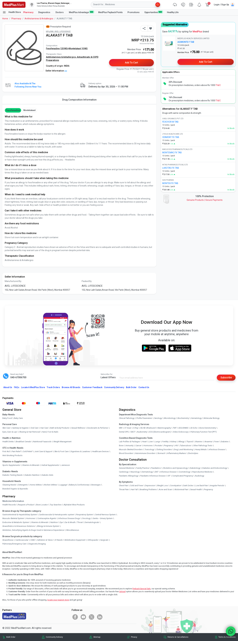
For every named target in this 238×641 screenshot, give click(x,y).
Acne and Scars (165, 489)
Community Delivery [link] (54, 637)
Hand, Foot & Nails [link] (50, 432)
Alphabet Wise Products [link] (74, 505)
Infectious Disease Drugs (69, 518)
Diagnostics (44, 12)
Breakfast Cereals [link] (23, 441)
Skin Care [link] (6, 428)
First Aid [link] (6, 451)
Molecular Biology (211, 418)
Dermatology (147, 472)
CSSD (32, 540)
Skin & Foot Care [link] (61, 451)
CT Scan (127, 428)
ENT (156, 472)
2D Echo (193, 428)
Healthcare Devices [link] (100, 451)
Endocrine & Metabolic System (15, 522)
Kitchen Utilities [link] (50, 485)
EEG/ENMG (183, 428)
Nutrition (54, 522)
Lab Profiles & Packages (129, 441)
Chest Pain (123, 485)
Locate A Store (33, 387)
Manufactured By (13, 281)
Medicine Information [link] (13, 501)
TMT (175, 428)
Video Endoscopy (181, 432)
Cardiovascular (21, 540)
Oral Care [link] (34, 428)
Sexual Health (196, 489)
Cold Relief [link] (27, 451)
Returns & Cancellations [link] (178, 637)
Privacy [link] (134, 637)
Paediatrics (156, 468)
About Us (7, 387)
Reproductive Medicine (202, 472)
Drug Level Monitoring (183, 449)
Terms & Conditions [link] (227, 637)
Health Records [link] (9, 505)
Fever (216, 441)
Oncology (86, 518)
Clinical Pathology (126, 418)
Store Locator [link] (42, 505)
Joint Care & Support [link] (43, 451)
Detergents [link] (23, 485)
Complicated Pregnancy (182, 476)
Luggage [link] (63, 485)
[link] (13, 4)
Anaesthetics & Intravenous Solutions (18, 526)
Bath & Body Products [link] (59, 428)
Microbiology (170, 418)
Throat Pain (124, 489)
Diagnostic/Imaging (37, 544)
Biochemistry (183, 418)
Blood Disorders (126, 453)
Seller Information (56, 70)
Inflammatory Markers (176, 453)
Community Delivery (114, 387)
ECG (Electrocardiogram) (160, 432)
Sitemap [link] (96, 637)
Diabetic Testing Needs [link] (12, 475)
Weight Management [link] (62, 441)
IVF (169, 476)
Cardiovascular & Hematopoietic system (56, 514)
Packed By (87, 281)
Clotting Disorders (164, 449)
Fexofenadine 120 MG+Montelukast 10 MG (67, 48)
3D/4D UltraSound (148, 428)
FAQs (16, 387)
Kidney (173, 441)
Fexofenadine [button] (13, 110)
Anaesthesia (7, 540)
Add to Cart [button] (131, 62)
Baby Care (18, 418)
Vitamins (198, 441)
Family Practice (142, 468)
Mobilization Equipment (75, 540)
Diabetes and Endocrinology (214, 468)
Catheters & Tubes (45, 540)
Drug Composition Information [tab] (79, 99)
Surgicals (104, 540)
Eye (61, 522)
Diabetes (225, 441)
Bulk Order (131, 387)
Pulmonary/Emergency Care (14, 544)
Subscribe (226, 377)
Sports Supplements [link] (11, 465)
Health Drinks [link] (8, 441)
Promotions (133, 12)
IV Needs (59, 540)
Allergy (181, 441)
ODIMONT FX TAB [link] (170, 137)
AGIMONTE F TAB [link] (185, 42)
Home (5, 18)
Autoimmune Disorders (145, 453)
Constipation (175, 485)
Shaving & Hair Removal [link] (29, 432)
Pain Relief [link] (16, 451)
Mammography (164, 428)
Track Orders (53, 387)
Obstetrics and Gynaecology (175, 468)
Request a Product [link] (26, 505)
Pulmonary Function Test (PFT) (203, 432)
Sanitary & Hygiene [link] (20, 428)
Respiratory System (84, 514)
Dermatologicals (92, 522)
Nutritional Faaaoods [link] (42, 441)
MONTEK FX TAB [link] (170, 183)
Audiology (199, 476)
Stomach (161, 453)
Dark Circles (188, 485)
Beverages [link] (96, 485)
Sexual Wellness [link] (78, 428)
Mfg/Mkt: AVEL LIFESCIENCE (58, 31)
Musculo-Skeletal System (13, 518)
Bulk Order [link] (10, 637)
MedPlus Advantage (81, 12)
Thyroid (189, 441)
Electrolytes (193, 453)
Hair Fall (134, 489)
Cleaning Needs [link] (9, 485)
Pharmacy (28, 12)
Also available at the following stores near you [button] (28, 85)
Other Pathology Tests (202, 445)
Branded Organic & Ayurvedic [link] (15, 489)
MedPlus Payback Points (110, 12)
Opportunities (153, 12)
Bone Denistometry (207, 428)
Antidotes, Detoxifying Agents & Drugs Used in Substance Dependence (33, 530)
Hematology (196, 418)
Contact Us (143, 387)
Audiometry (142, 432)
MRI (120, 428)
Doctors (60, 12)
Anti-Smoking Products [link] (12, 455)
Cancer (138, 445)
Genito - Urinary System (103, 518)
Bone (121, 445)
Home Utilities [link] (36, 485)
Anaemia (208, 441)
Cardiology (124, 472)
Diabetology (195, 468)
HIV (176, 445)
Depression (150, 485)
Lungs (157, 441)
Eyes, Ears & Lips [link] (9, 432)
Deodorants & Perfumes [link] (97, 428)
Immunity (129, 445)
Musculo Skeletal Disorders (131, 449)
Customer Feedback (92, 387)
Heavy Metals (201, 449)
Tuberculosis (185, 445)
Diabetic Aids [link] (47, 475)
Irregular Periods (217, 485)
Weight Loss (162, 485)
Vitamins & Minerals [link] (30, 465)
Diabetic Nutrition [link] (32, 475)
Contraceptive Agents (46, 518)
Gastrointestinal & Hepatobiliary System (19, 514)
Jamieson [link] (65, 465)
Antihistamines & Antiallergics (39, 18)
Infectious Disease (217, 449)
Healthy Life (172, 12)
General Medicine (126, 468)
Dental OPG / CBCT (127, 432)
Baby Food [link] (7, 418)
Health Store (11, 12)
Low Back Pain (201, 485)
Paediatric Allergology (128, 476)
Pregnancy (168, 445)
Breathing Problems (148, 489)
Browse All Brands (71, 387)
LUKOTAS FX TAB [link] (170, 168)
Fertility (165, 441)
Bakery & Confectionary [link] (79, 485)
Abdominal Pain (181, 489)
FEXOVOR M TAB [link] (170, 122)
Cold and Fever (136, 485)
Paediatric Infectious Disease (153, 476)
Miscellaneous (72, 530)
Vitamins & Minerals (39, 522)
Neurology (135, 472)
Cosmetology (184, 472)
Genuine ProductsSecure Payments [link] (205, 200)
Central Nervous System (105, 514)
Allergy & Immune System (48, 526)
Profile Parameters (144, 418)
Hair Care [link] (44, 428)
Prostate (158, 445)
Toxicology (149, 449)
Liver (151, 441)
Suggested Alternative (175, 24)
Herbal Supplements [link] (50, 465)
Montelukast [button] (29, 110)
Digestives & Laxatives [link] (80, 451)
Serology (158, 418)
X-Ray (135, 428)
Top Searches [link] (56, 505)
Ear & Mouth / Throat (74, 522)
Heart (144, 441)
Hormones (30, 518)
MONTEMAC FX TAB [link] (172, 152)
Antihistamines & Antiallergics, (61, 57)
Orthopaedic (92, 540)
